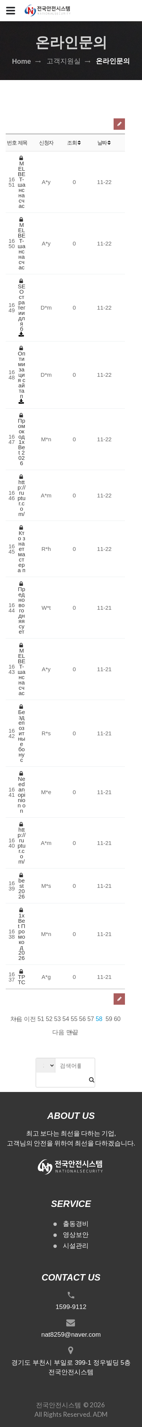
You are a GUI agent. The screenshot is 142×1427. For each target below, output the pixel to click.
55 (74, 1019)
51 (40, 1019)
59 (109, 1019)
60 (117, 1019)
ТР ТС (21, 977)
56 (82, 1019)
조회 (74, 143)
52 (49, 1019)
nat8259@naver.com (71, 1334)
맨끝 (72, 1032)
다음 (58, 1032)
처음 (16, 1019)
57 (90, 1019)
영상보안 (76, 1234)
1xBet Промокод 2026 (21, 934)
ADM (100, 1414)
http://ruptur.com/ (22, 495)
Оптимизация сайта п (21, 372)
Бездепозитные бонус (21, 733)
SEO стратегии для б (22, 305)
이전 (30, 1019)
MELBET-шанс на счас (21, 182)
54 (65, 1019)
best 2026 (22, 886)
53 (57, 1019)
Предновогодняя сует (21, 608)
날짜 (104, 143)
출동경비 (76, 1223)
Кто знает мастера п (22, 549)
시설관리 (76, 1245)
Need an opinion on (22, 792)
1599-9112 (71, 1307)
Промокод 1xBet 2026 (21, 439)
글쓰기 (119, 124)
